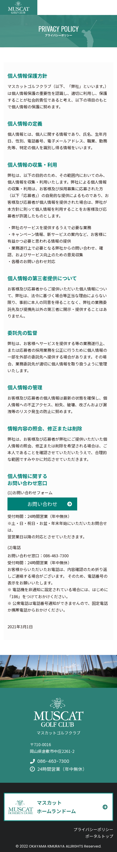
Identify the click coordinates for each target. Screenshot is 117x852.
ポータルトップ (99, 836)
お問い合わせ (42, 503)
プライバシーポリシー (93, 829)
